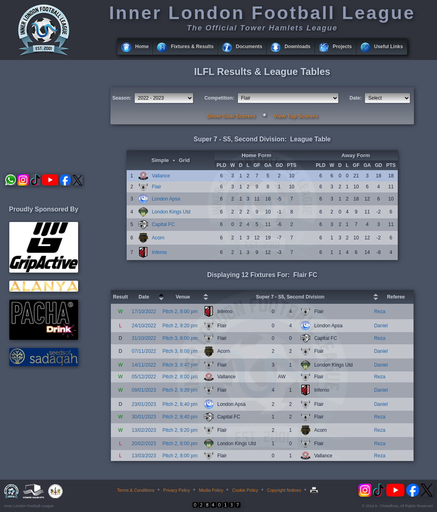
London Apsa (166, 199)
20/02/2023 (144, 443)
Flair (156, 187)
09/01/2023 (144, 390)
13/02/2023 (144, 430)
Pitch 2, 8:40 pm (179, 404)
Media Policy (211, 490)
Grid (184, 160)
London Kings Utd (171, 212)
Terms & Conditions (135, 490)
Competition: (219, 98)
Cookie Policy (245, 490)
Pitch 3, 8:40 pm (179, 365)
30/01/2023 (144, 417)
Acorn (158, 238)
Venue (183, 297)
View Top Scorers (296, 116)
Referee (396, 297)
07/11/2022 (144, 351)
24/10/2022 (144, 326)
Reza (379, 311)
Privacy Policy (176, 490)
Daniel (381, 326)
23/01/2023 (144, 404)
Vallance (161, 176)
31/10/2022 (144, 338)
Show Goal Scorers (230, 116)
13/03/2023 (144, 456)
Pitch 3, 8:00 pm (179, 338)
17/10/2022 (144, 311)
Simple (160, 160)
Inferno (159, 252)
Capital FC (163, 224)
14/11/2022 (144, 365)
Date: (356, 98)
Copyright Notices (284, 490)
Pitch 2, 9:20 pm (179, 326)
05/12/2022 (144, 377)
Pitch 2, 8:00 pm (179, 311)
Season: (122, 98)
